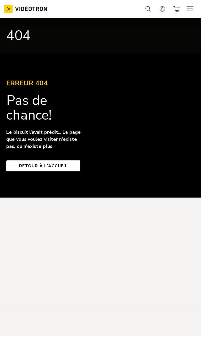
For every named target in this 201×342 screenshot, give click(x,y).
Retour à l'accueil (43, 166)
